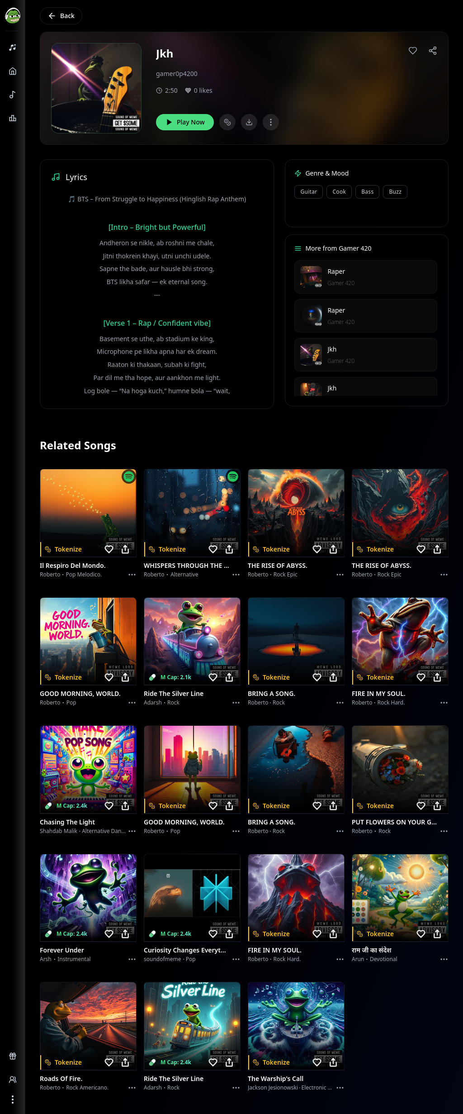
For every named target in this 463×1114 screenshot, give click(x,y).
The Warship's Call (275, 1078)
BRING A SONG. (271, 693)
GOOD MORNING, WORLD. (80, 693)
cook (339, 191)
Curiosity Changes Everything (187, 950)
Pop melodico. (84, 574)
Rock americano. (87, 1087)
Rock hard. (391, 702)
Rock (173, 702)
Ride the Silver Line (173, 693)
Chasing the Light (67, 822)
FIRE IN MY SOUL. (379, 693)
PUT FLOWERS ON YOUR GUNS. (395, 822)
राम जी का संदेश (372, 950)
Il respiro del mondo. (73, 565)
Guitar (308, 191)
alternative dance (104, 831)
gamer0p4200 (177, 73)
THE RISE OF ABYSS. (277, 565)
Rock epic (286, 574)
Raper (336, 271)
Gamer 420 (340, 283)
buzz (395, 191)
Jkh (331, 349)
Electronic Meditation (328, 1087)
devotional (383, 959)
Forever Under (62, 950)
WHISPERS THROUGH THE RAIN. (187, 565)
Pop (71, 702)
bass (367, 191)
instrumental (74, 959)
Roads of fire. (61, 1078)
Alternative (184, 574)
